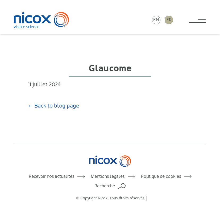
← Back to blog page (53, 106)
